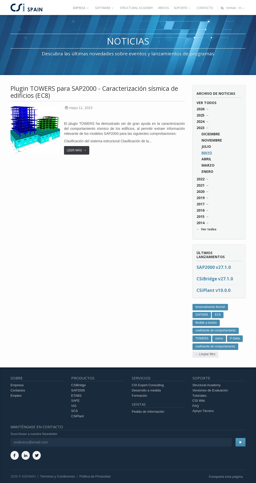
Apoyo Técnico (203, 411)
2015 (200, 216)
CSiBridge (78, 385)
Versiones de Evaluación (210, 390)
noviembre (212, 140)
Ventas (163, 8)
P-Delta (235, 338)
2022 (200, 179)
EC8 (217, 314)
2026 (200, 109)
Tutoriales (199, 395)
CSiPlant (77, 416)
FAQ (195, 406)
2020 (200, 191)
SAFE (75, 400)
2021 (200, 185)
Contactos (17, 390)
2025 (200, 115)
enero (207, 171)
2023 (200, 127)
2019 (200, 197)
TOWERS (201, 338)
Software (105, 8)
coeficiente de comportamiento (215, 330)
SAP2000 (201, 314)
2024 (200, 121)
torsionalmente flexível (210, 307)
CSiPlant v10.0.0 (213, 290)
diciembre (211, 134)
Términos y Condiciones (57, 476)
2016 (200, 210)
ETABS (76, 395)
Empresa (81, 8)
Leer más (76, 150)
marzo (208, 165)
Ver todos (206, 102)
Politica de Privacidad (95, 476)
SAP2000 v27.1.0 (213, 267)
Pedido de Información (148, 411)
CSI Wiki (198, 400)
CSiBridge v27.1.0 (214, 279)
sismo (219, 338)
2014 (200, 222)
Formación (139, 395)
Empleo (16, 395)
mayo (207, 152)
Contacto (204, 8)
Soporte (183, 8)
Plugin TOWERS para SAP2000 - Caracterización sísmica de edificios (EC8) (94, 92)
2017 (200, 204)
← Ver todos (206, 229)
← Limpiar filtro (205, 354)
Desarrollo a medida (146, 390)
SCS (74, 411)
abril (207, 159)
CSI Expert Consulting (148, 385)
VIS (73, 406)
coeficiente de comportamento (215, 346)
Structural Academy (136, 8)
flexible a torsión (206, 322)
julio (206, 146)
